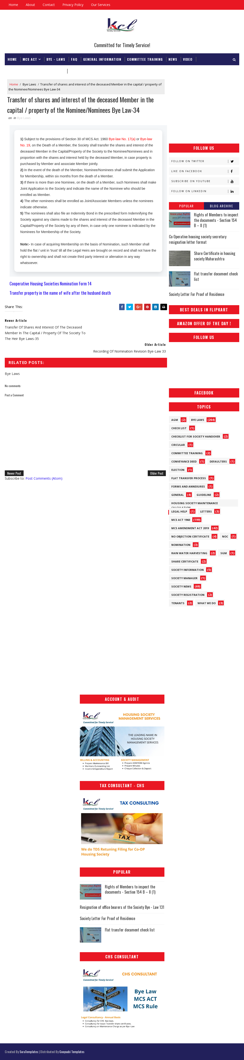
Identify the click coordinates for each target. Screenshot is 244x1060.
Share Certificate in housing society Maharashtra (214, 255)
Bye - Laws (55, 58)
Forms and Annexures (188, 486)
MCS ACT (30, 58)
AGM (174, 420)
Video (188, 58)
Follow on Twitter (205, 161)
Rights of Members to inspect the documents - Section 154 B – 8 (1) (216, 220)
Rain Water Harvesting (189, 553)
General (177, 495)
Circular (178, 445)
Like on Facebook (205, 171)
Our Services (100, 4)
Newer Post (14, 460)
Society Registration (187, 595)
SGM (223, 553)
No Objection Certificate (190, 536)
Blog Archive (221, 205)
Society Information (187, 570)
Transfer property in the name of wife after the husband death (60, 293)
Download (78, 70)
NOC (225, 536)
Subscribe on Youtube (205, 181)
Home (13, 4)
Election (177, 470)
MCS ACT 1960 (180, 520)
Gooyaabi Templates (71, 1051)
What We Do (207, 603)
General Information (102, 58)
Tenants (177, 603)
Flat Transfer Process (188, 478)
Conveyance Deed (184, 461)
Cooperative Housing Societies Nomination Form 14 (51, 284)
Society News (181, 586)
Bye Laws (29, 84)
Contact (49, 4)
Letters (206, 511)
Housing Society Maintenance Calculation (194, 504)
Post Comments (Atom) (43, 466)
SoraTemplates (29, 1051)
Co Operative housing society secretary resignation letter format (197, 239)
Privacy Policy (72, 4)
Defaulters (218, 461)
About (30, 4)
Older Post (154, 460)
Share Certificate (184, 561)
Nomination (180, 545)
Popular (186, 205)
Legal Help (179, 511)
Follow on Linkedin (205, 191)
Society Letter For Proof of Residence (196, 294)
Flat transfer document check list (216, 276)
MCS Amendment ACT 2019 (190, 528)
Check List (179, 428)
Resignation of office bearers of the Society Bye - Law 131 (122, 907)
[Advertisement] (204, 109)
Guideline (204, 495)
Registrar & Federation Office (36, 70)
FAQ (74, 58)
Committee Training (145, 58)
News (172, 58)
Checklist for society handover (195, 436)
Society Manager (184, 578)
